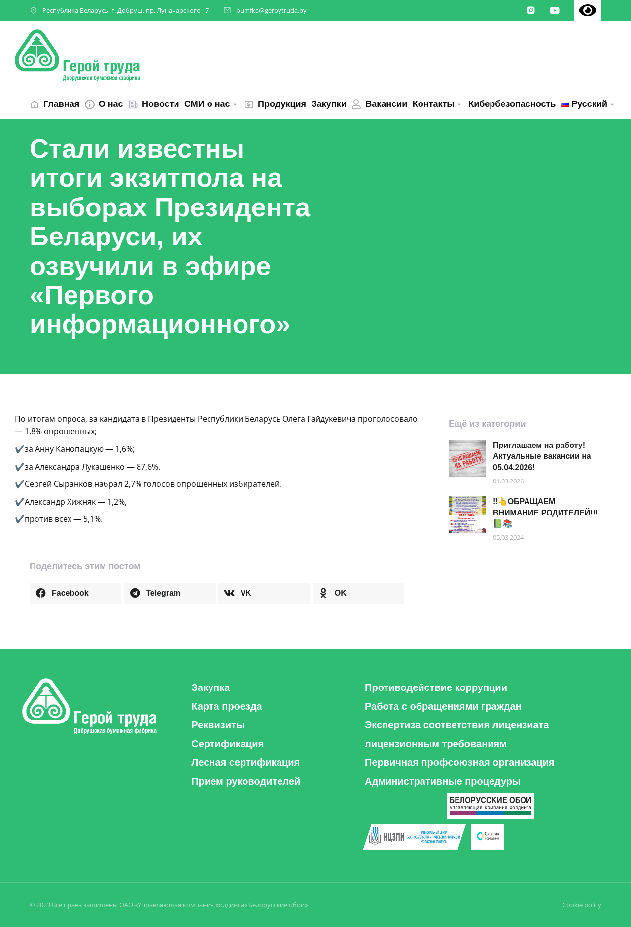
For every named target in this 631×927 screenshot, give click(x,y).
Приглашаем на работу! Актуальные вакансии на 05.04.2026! (542, 456)
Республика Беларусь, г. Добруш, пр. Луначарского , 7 (125, 10)
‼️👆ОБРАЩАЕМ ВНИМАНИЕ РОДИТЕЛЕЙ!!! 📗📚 (545, 512)
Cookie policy (581, 904)
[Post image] (467, 458)
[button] (75, 593)
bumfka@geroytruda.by (271, 10)
